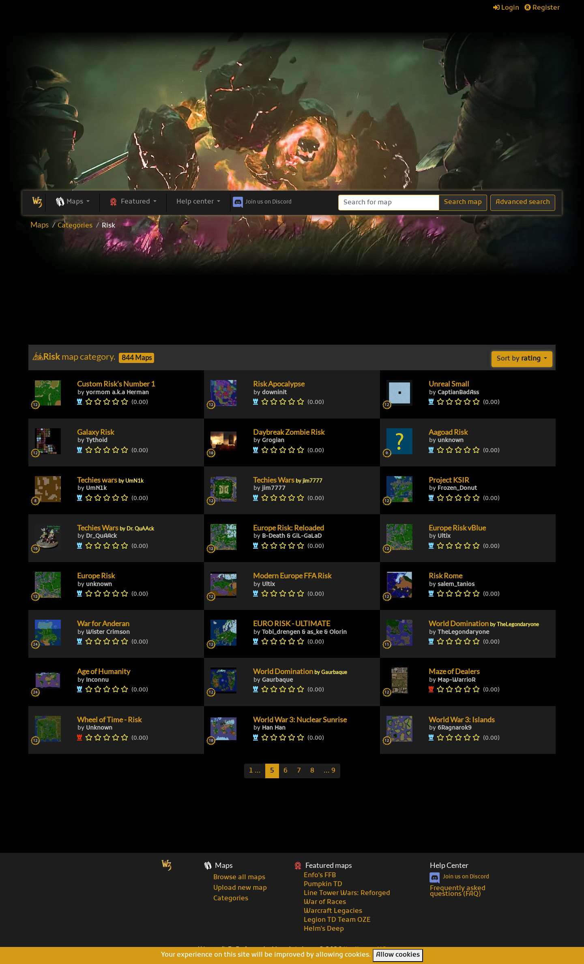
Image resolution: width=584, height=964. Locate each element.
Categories (75, 226)
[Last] (329, 771)
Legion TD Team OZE (337, 920)
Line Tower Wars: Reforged (347, 893)
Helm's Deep (324, 929)
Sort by (519, 359)
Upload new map (240, 888)
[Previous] (255, 771)
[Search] (388, 202)
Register (542, 8)
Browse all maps (239, 878)
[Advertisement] (292, 130)
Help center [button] (195, 202)
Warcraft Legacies (333, 911)
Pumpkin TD (323, 884)
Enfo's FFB (320, 876)
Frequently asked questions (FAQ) (457, 891)
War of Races (325, 902)
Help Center (449, 865)
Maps (39, 224)
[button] (72, 202)
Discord (261, 201)
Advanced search (523, 202)
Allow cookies (398, 955)
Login (506, 8)
